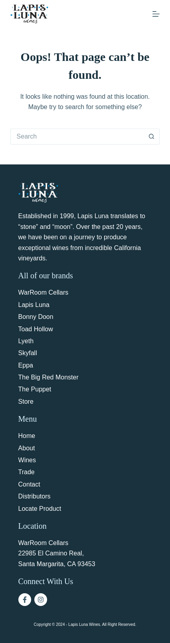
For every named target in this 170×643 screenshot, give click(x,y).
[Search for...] (77, 137)
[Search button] (152, 137)
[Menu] (156, 14)
